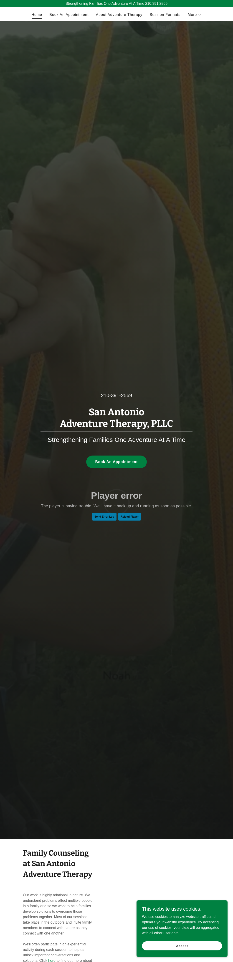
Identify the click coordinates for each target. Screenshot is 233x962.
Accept (182, 945)
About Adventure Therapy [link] (119, 15)
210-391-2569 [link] (116, 395)
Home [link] (37, 15)
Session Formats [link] (165, 15)
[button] (195, 15)
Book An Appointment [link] (69, 15)
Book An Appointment (116, 462)
